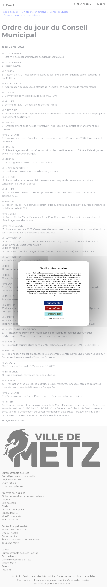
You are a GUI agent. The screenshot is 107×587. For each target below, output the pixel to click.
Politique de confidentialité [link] (53, 318)
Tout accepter (53, 303)
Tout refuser (53, 308)
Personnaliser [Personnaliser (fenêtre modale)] (53, 314)
